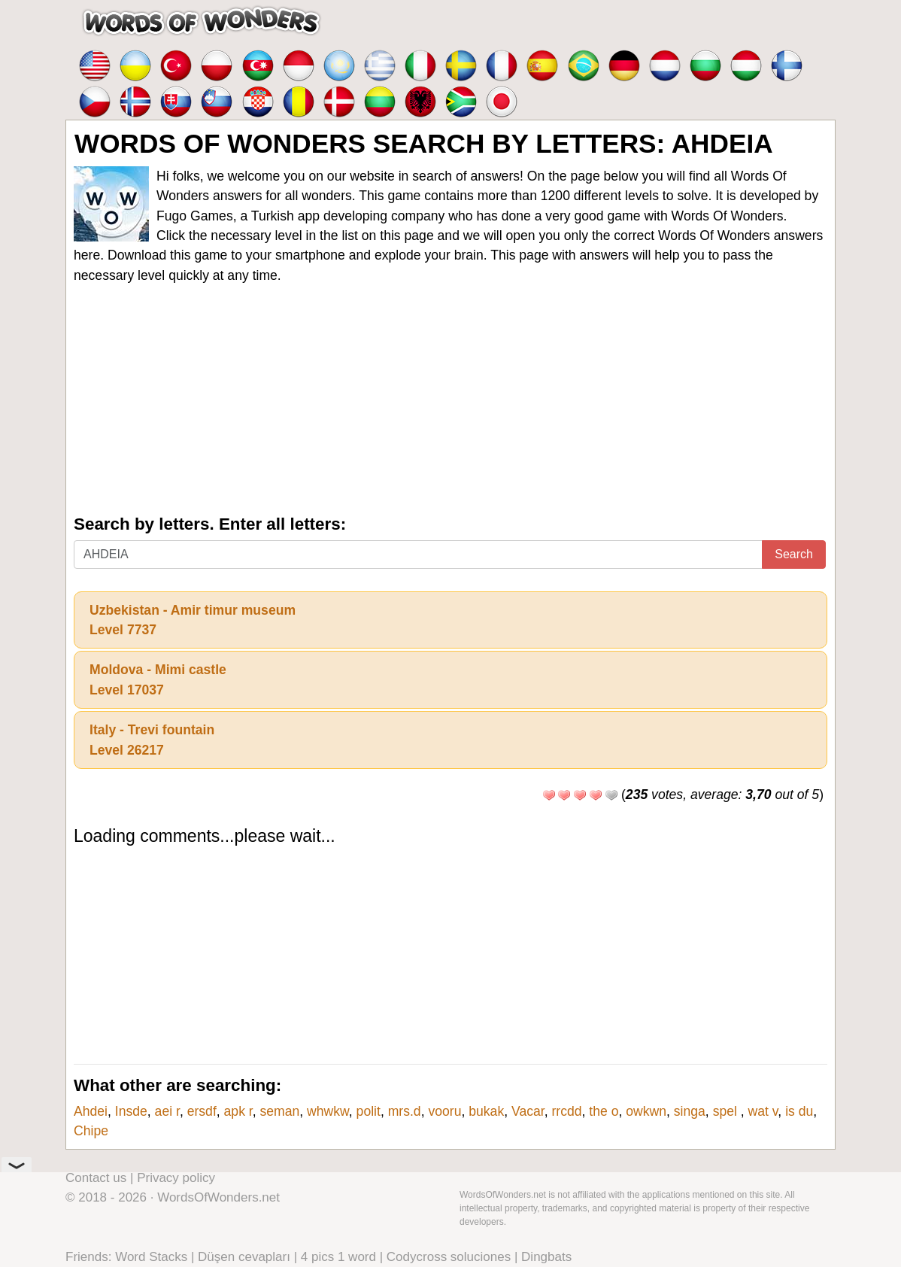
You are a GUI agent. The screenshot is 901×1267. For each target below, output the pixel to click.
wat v (763, 1111)
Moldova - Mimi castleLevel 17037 (157, 679)
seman (280, 1111)
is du (799, 1111)
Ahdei (91, 1111)
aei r (167, 1111)
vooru (444, 1111)
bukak (486, 1111)
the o (603, 1111)
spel (727, 1111)
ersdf (202, 1111)
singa (689, 1111)
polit (368, 1111)
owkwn (646, 1111)
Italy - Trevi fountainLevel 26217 (151, 739)
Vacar (528, 1111)
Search (794, 554)
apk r (238, 1111)
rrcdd (566, 1111)
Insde (131, 1111)
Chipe (91, 1130)
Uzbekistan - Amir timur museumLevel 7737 (192, 620)
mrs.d (404, 1111)
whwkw (328, 1111)
